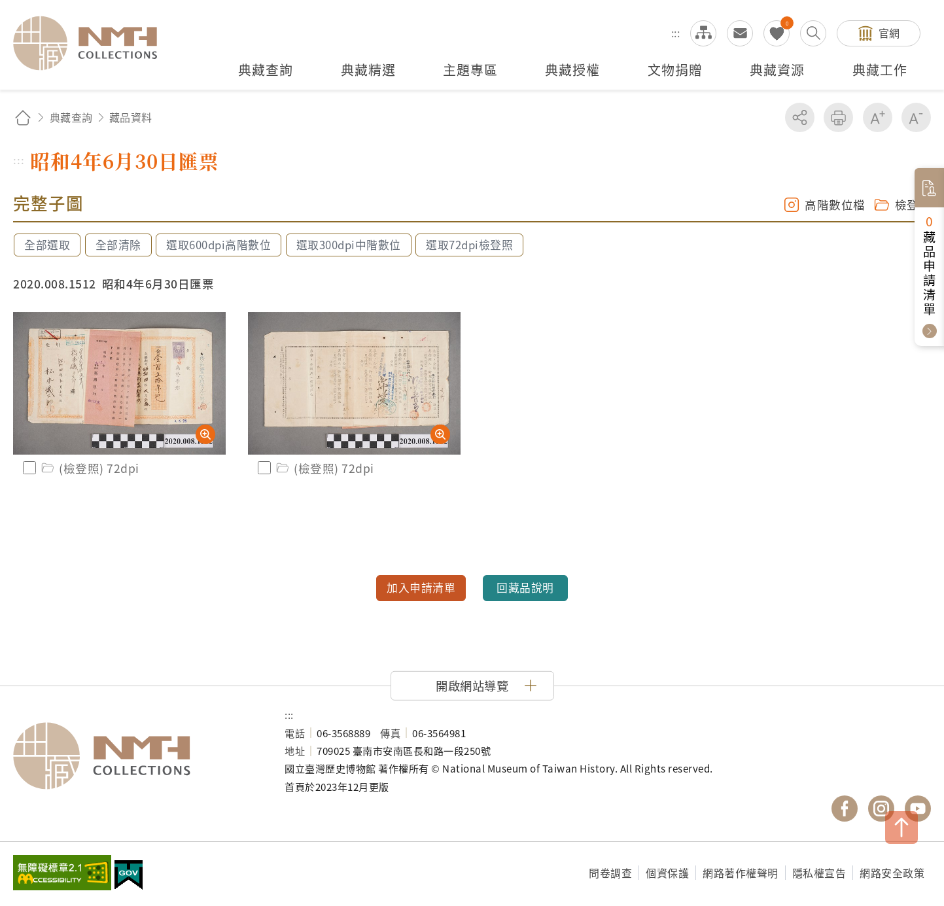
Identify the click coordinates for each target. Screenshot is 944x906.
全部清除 (118, 245)
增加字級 (877, 117)
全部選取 (47, 245)
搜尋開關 (813, 33)
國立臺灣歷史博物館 (135, 756)
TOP (901, 827)
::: (675, 33)
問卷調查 (610, 872)
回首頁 (23, 117)
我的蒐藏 (776, 33)
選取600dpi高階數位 (218, 245)
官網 (889, 33)
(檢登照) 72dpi (89, 468)
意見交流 (740, 33)
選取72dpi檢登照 (469, 245)
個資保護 (667, 872)
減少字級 (916, 117)
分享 (799, 117)
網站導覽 (703, 33)
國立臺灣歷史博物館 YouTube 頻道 (918, 808)
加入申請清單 (421, 587)
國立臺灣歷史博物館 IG (881, 808)
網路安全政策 (892, 872)
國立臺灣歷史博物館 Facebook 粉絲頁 (844, 808)
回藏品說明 (525, 587)
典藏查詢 (71, 117)
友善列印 (838, 117)
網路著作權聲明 (740, 872)
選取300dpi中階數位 (348, 245)
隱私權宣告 (819, 872)
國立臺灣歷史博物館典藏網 (93, 43)
